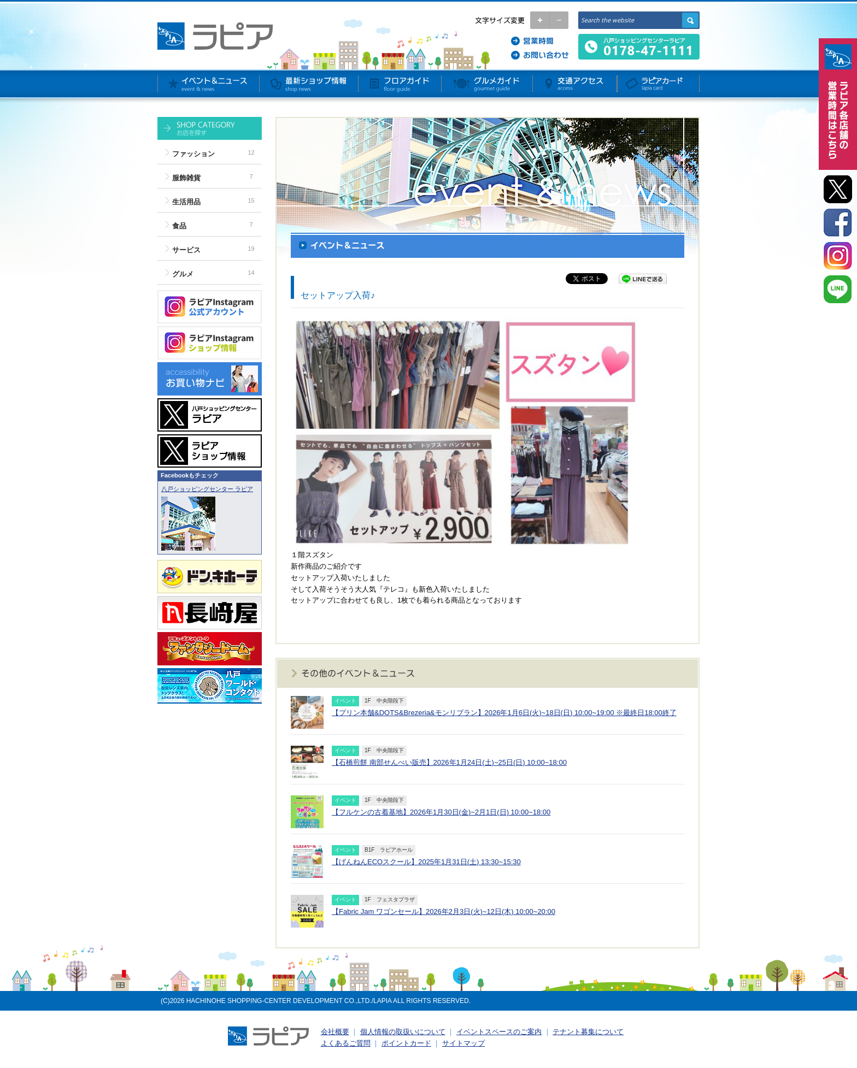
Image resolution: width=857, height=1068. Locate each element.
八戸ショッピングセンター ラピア (207, 489)
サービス (186, 250)
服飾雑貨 (186, 178)
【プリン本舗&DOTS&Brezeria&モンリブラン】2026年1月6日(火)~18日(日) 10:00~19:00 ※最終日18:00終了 (504, 713)
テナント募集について (588, 1032)
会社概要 (335, 1032)
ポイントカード (406, 1043)
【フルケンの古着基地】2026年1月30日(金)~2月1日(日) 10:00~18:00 (441, 812)
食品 (179, 226)
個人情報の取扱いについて (402, 1032)
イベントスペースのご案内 (499, 1032)
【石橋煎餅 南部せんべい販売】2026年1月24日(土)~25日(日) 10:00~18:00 (449, 762)
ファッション (193, 154)
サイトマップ (463, 1043)
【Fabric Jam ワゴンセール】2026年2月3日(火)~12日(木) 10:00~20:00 (443, 911)
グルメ (182, 274)
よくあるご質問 (346, 1043)
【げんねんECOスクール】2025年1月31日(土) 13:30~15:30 (426, 862)
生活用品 (186, 202)
